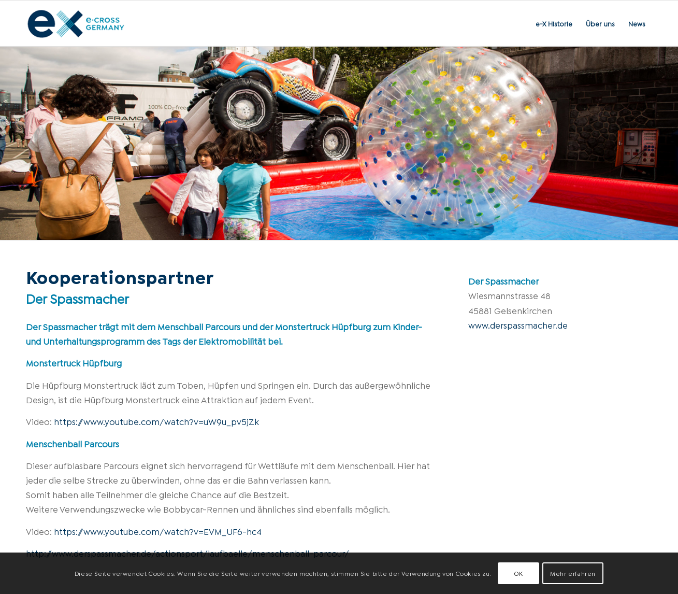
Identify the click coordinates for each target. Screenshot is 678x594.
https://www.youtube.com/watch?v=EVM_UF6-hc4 (158, 531)
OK (518, 573)
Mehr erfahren (573, 573)
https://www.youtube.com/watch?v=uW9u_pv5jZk (156, 421)
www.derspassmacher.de (518, 324)
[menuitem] (554, 23)
